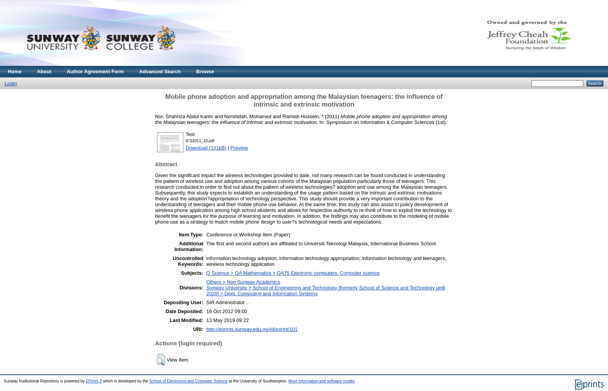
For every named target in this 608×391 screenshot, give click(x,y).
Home (15, 71)
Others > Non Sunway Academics (243, 282)
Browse (205, 71)
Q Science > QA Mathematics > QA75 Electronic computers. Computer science (293, 273)
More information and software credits (322, 381)
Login (11, 83)
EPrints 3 (94, 381)
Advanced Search (160, 71)
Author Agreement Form (95, 71)
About (44, 71)
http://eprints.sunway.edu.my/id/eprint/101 (252, 329)
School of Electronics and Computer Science (188, 381)
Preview (239, 148)
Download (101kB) (206, 148)
